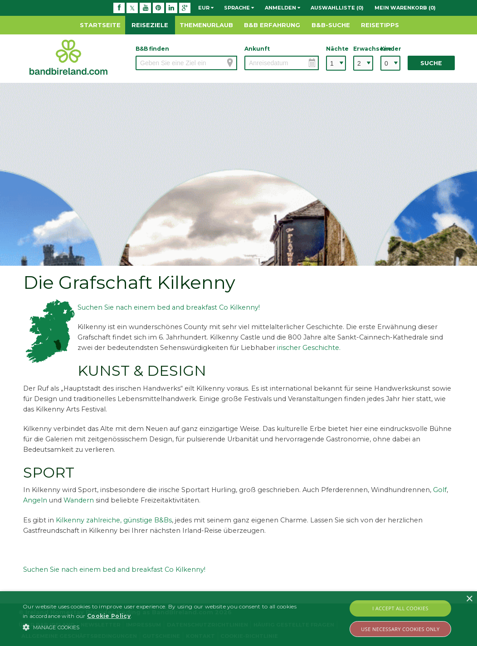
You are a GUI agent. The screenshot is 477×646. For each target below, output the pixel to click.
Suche (431, 63)
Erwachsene (363, 48)
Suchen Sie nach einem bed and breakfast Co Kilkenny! (169, 307)
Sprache (239, 8)
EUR (206, 8)
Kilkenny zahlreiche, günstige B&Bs (114, 520)
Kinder (390, 48)
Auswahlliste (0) (337, 8)
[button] (163, 627)
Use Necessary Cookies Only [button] (400, 629)
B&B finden (152, 48)
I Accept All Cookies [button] (400, 608)
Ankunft (257, 48)
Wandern (78, 500)
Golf (440, 490)
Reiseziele (149, 25)
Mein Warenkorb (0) (405, 8)
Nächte (336, 48)
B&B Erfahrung (272, 25)
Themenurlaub (206, 25)
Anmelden (282, 8)
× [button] (469, 599)
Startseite (100, 25)
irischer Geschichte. (309, 348)
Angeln (35, 500)
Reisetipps (380, 25)
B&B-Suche (331, 25)
